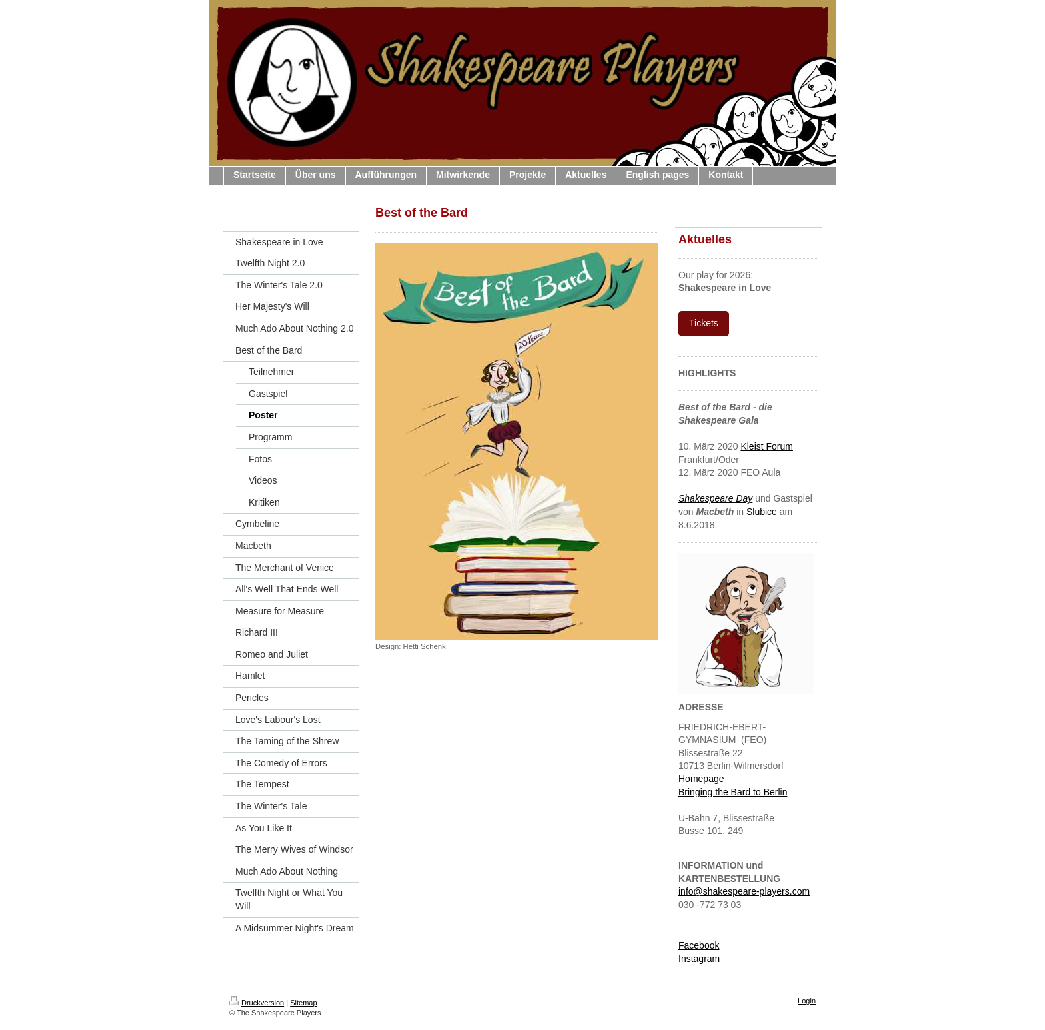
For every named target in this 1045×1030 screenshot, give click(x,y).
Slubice (761, 511)
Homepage (701, 778)
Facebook (698, 945)
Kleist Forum (766, 446)
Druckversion (256, 1003)
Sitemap (303, 1003)
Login (807, 1001)
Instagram (699, 958)
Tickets (703, 323)
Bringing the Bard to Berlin (732, 792)
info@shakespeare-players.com (744, 891)
